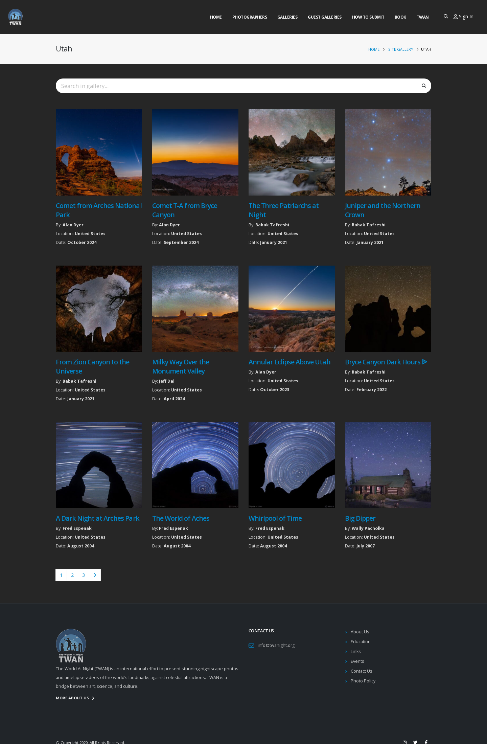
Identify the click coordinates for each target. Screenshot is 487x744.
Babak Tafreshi (272, 225)
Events (357, 661)
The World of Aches (180, 518)
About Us (360, 632)
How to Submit (368, 17)
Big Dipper (360, 518)
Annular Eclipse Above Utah (289, 361)
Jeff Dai (167, 381)
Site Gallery (400, 49)
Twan (423, 17)
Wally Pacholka (368, 528)
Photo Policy (363, 681)
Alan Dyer (73, 225)
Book (400, 17)
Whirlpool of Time (275, 518)
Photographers (249, 17)
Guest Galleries (325, 17)
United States (90, 233)
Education (361, 642)
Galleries (287, 17)
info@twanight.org (276, 645)
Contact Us (361, 671)
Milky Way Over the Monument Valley (180, 366)
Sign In (463, 16)
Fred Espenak (77, 528)
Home (216, 17)
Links (356, 651)
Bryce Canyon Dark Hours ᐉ (386, 361)
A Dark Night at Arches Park (97, 518)
